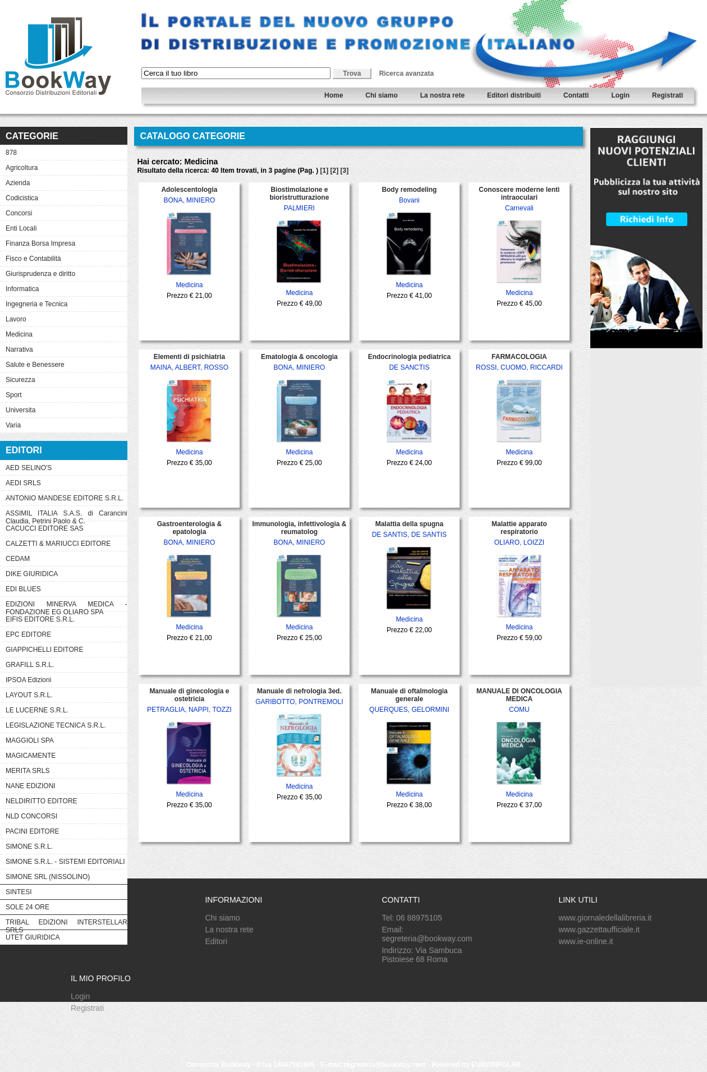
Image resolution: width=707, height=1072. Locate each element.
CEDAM (18, 559)
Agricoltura (22, 168)
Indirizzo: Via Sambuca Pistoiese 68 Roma (422, 955)
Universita (20, 410)
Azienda (18, 183)
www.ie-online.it (585, 941)
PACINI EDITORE (32, 831)
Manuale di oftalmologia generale (409, 695)
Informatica (22, 289)
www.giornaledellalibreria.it (604, 917)
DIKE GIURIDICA (32, 574)
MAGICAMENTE (31, 756)
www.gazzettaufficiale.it (598, 929)
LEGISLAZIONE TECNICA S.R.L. (56, 725)
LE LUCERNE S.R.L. (37, 710)
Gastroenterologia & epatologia (189, 528)
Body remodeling (409, 190)
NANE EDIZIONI (31, 786)
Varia (13, 425)
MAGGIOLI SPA (30, 740)
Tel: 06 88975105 (412, 917)
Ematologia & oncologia (299, 357)
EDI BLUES (23, 589)
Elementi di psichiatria (189, 357)
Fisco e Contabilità (33, 259)
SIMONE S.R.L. (29, 846)
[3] (345, 170)
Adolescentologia (189, 190)
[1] (324, 170)
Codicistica (22, 198)
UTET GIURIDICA (32, 937)
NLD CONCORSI (31, 816)
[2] (334, 170)
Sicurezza (20, 380)
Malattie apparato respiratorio (519, 528)
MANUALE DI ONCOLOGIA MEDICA (519, 695)
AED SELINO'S (29, 468)
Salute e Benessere (35, 365)
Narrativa (19, 349)
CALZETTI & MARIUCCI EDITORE (58, 543)
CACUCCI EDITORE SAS (44, 528)
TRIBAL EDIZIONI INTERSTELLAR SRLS (66, 924)
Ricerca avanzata (406, 73)
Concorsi (19, 213)
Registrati (667, 95)
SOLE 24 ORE (27, 907)
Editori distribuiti (514, 95)
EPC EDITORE (28, 634)
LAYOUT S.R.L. (29, 695)
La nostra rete (442, 95)
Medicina (19, 334)
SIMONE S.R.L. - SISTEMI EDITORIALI (65, 862)
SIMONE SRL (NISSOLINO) (48, 877)
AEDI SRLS (23, 483)
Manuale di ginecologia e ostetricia (189, 695)
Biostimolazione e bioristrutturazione (299, 193)
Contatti (576, 95)
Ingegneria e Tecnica (37, 304)
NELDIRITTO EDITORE (41, 801)
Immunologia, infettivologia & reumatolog (299, 528)
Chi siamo (381, 95)
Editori (216, 941)
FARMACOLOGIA (519, 357)
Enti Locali (21, 228)
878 (11, 153)
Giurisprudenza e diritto (40, 274)
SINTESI (19, 892)
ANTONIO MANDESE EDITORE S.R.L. (64, 498)
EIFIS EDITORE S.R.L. (40, 619)
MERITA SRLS (27, 771)
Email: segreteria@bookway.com (427, 934)
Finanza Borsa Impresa (40, 243)
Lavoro (16, 319)
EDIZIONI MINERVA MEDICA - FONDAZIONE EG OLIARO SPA (66, 605)
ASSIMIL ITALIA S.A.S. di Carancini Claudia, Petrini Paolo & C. (66, 515)
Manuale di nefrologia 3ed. (299, 691)
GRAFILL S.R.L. (30, 665)
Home (333, 95)
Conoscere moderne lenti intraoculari (519, 193)
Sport (14, 395)
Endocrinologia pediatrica (409, 357)
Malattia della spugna (409, 524)
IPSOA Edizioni (28, 680)
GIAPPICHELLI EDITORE (45, 650)
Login (620, 95)
